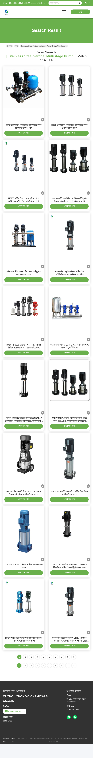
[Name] (78, 3)
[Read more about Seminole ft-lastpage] (74, 679)
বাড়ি (9, 46)
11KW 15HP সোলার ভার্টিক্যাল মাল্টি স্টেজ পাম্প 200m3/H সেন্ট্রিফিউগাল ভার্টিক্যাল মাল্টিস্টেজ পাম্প (69, 430)
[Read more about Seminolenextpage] (68, 679)
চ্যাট (80, 12)
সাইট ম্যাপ (13, 753)
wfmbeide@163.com (14, 725)
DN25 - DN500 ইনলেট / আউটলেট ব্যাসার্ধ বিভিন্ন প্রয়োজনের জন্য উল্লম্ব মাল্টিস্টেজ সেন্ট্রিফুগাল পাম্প (23, 355)
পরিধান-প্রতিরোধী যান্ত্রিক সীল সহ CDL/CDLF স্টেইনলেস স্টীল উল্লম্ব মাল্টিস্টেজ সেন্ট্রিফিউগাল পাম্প (23, 430)
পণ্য (16, 46)
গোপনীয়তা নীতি (6, 753)
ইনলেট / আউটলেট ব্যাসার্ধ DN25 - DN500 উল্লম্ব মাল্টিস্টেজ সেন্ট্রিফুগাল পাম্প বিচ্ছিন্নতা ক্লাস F (69, 654)
